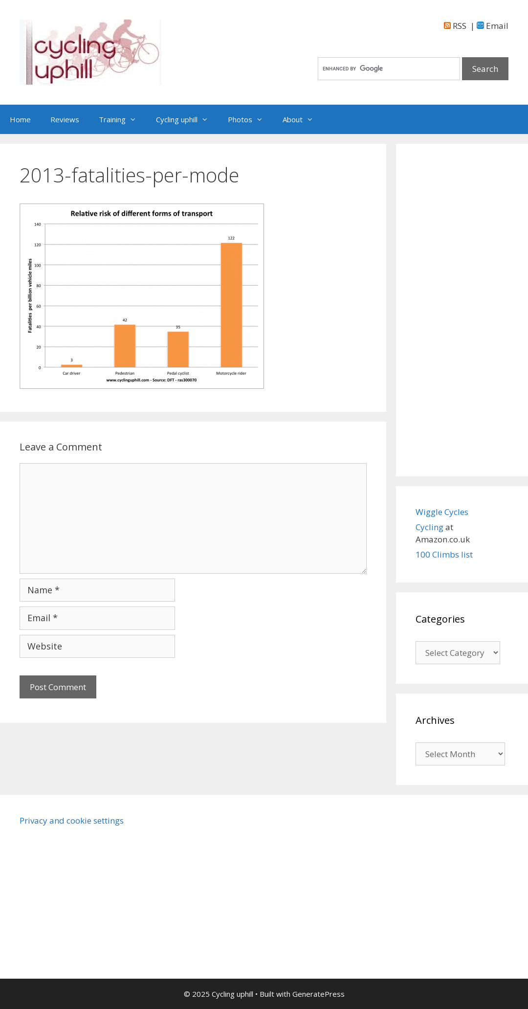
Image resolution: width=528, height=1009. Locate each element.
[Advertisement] (462, 310)
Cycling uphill (187, 119)
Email (492, 25)
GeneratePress (318, 994)
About (303, 119)
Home (20, 119)
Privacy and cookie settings (72, 820)
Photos (250, 119)
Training (122, 119)
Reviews (64, 119)
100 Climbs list (444, 554)
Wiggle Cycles (442, 511)
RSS (455, 25)
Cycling (430, 527)
